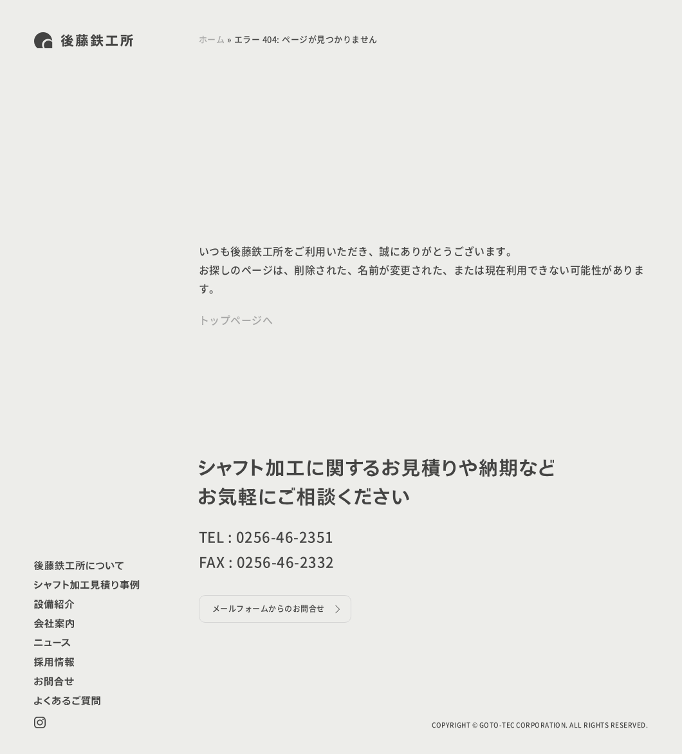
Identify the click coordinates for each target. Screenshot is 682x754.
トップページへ (236, 320)
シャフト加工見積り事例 (87, 584)
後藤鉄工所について (79, 565)
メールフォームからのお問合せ (268, 608)
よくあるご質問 (67, 700)
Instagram (40, 722)
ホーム (212, 39)
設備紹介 (55, 604)
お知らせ (53, 642)
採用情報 (55, 662)
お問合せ (55, 681)
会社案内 (55, 623)
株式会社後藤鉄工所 (83, 40)
